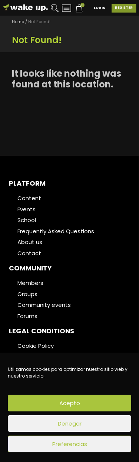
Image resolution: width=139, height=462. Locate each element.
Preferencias (69, 444)
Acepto (69, 403)
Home (18, 22)
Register (124, 8)
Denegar (70, 423)
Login (99, 8)
